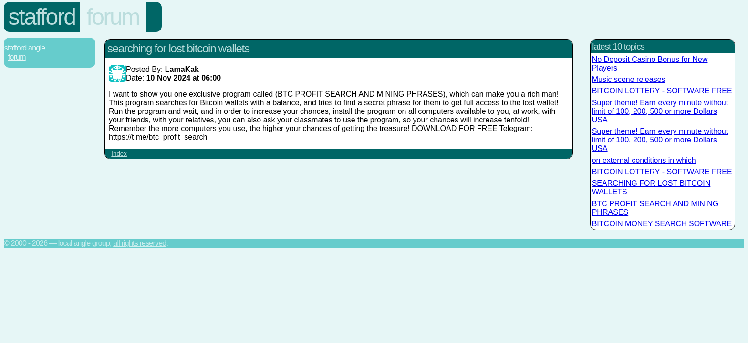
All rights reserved (139, 243)
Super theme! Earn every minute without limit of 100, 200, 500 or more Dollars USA (660, 111)
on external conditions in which (644, 160)
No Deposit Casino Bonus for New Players (650, 63)
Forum (112, 17)
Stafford (42, 17)
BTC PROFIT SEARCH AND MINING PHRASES (655, 208)
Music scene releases (628, 79)
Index (119, 153)
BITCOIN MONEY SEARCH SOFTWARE (662, 224)
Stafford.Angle (24, 48)
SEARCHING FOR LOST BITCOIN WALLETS (651, 187)
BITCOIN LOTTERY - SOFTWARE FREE (662, 91)
